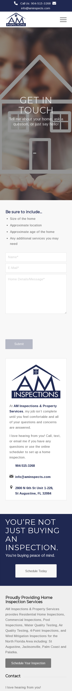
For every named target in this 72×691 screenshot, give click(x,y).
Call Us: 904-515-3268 (35, 3)
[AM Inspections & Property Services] (29, 19)
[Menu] (61, 19)
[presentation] (34, 330)
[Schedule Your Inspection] (28, 663)
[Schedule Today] (36, 571)
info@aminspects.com (35, 8)
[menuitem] (61, 19)
